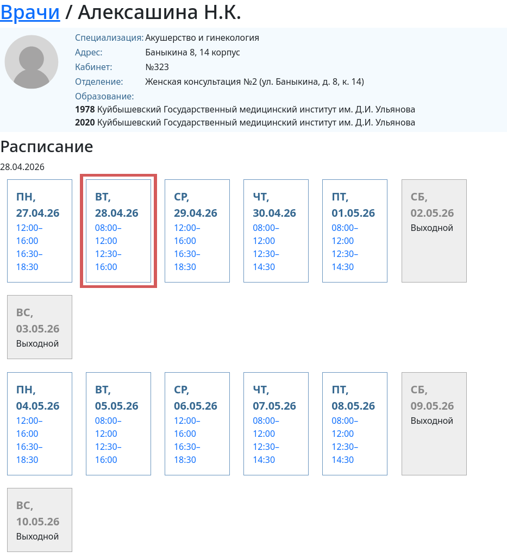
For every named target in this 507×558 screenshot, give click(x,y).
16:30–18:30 (29, 260)
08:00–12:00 (108, 234)
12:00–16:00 (29, 234)
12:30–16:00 (108, 260)
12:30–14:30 (266, 260)
